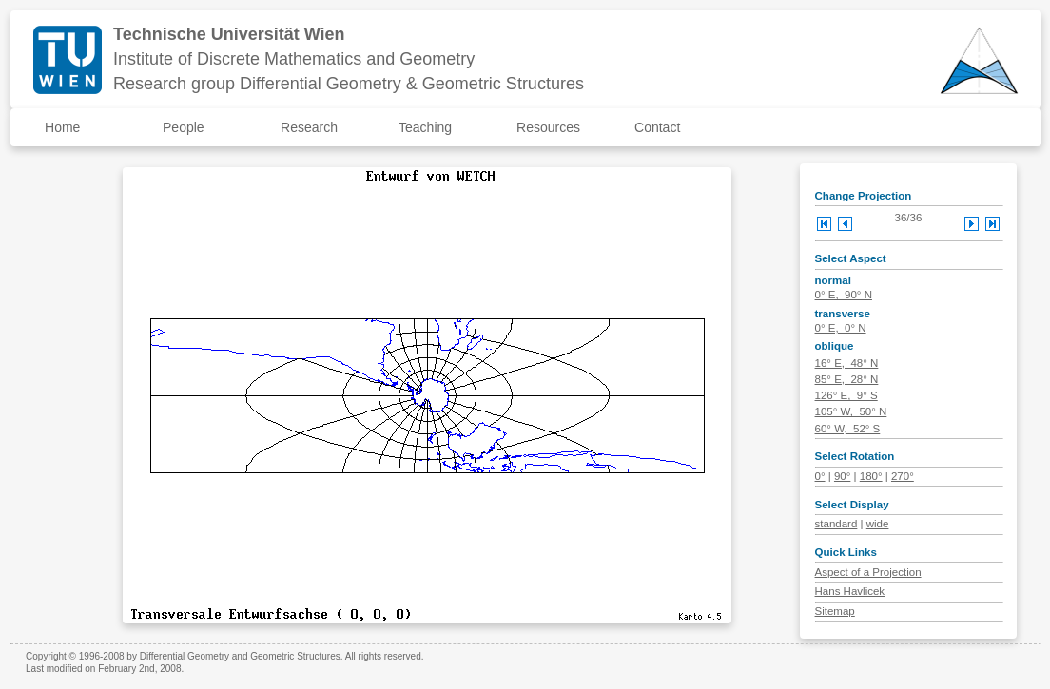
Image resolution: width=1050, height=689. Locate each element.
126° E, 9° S (846, 395)
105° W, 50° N (851, 411)
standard (836, 523)
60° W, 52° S (848, 428)
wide (877, 523)
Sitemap (835, 611)
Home (62, 127)
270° (902, 476)
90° (842, 476)
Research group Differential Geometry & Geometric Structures (348, 83)
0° (820, 476)
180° (871, 476)
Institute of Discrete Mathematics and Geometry (294, 58)
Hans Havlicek (850, 591)
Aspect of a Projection (868, 572)
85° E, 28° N (847, 379)
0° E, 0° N (840, 328)
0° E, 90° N (843, 294)
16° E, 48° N (847, 363)
